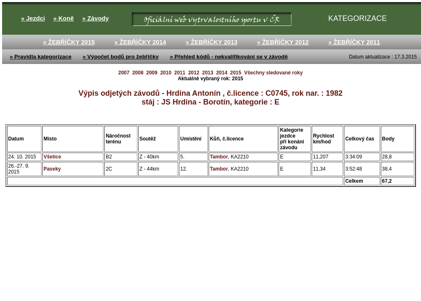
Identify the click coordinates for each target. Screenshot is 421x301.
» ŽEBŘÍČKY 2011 (354, 42)
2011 (180, 73)
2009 (152, 73)
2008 (138, 73)
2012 (193, 73)
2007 (123, 73)
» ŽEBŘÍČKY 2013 (212, 42)
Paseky (52, 169)
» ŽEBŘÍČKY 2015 (69, 42)
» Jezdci (33, 18)
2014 (221, 73)
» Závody (95, 18)
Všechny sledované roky (273, 73)
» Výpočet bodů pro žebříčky (120, 57)
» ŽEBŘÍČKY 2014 (140, 42)
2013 (208, 73)
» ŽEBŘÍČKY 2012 (283, 42)
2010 (165, 73)
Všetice (52, 157)
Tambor (219, 157)
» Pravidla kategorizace (40, 57)
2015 (235, 73)
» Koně (63, 18)
